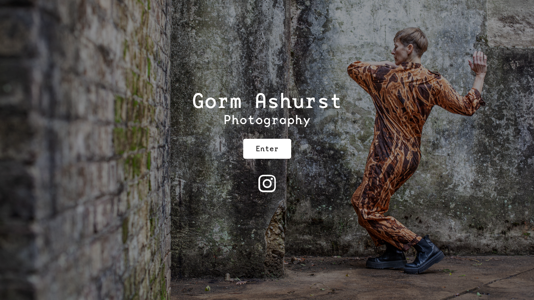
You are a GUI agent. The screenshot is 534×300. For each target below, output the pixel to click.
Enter (267, 148)
